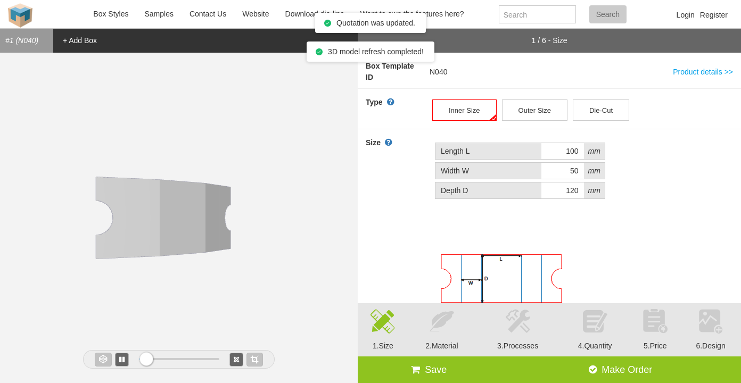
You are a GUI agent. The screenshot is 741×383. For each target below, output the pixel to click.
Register (714, 15)
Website (255, 14)
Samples (158, 14)
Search (608, 14)
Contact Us (208, 14)
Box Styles (110, 14)
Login (686, 15)
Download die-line (314, 14)
